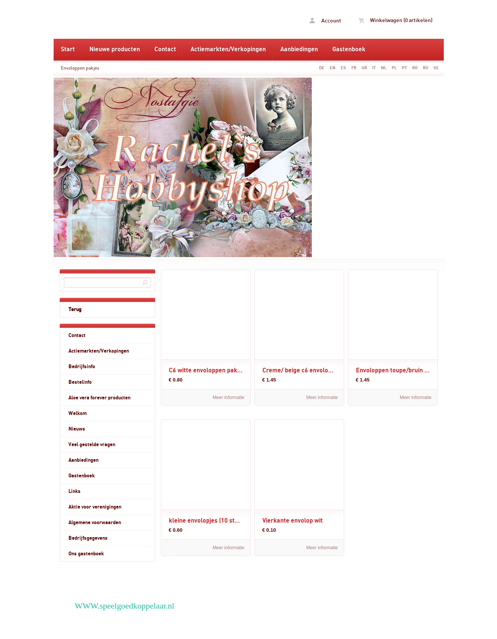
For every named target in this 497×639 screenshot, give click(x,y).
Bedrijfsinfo (81, 366)
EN (332, 68)
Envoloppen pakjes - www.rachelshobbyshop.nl (151, 19)
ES (343, 68)
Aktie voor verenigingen (94, 507)
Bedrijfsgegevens (88, 538)
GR (364, 68)
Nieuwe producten (114, 49)
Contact (165, 49)
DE (321, 68)
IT (374, 68)
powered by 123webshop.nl (388, 628)
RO (415, 68)
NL (383, 68)
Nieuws (76, 429)
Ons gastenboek (86, 553)
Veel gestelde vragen (91, 444)
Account (325, 21)
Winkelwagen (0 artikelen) (395, 20)
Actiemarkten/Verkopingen (228, 49)
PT (404, 68)
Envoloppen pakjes (80, 68)
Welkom (77, 413)
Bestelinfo (80, 382)
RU (425, 68)
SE (436, 68)
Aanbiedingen (299, 49)
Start (68, 49)
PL (394, 68)
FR (353, 68)
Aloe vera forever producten (99, 398)
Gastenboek (348, 49)
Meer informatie (228, 397)
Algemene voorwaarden (94, 522)
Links (74, 491)
